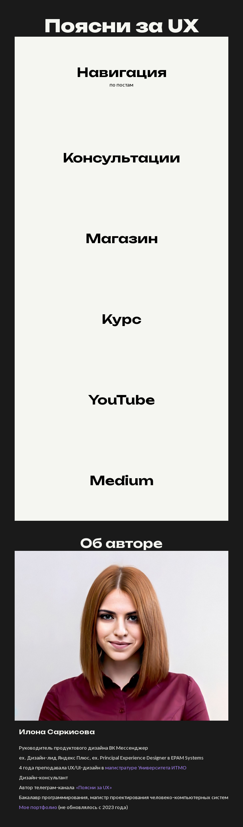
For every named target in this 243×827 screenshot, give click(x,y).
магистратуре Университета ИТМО (146, 767)
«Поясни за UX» (94, 787)
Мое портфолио (38, 807)
